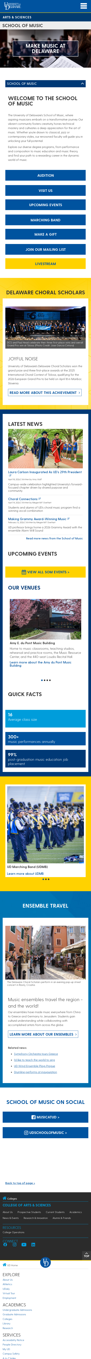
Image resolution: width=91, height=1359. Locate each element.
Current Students (55, 1212)
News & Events (11, 1217)
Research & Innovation (36, 1217)
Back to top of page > (20, 1183)
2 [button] (44, 680)
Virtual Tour (9, 1293)
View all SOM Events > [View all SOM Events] (45, 572)
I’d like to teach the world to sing (34, 1059)
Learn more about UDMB (25, 873)
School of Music (22, 83)
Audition (45, 175)
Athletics (7, 1284)
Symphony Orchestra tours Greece (36, 1053)
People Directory (12, 1344)
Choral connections (23, 499)
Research (8, 1328)
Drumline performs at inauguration (35, 1072)
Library (6, 1323)
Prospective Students (29, 1212)
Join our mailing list (45, 249)
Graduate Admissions (14, 1314)
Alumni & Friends (62, 1217)
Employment (9, 1297)
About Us (8, 1212)
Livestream (45, 263)
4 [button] (50, 680)
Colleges (7, 1318)
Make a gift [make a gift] (45, 234)
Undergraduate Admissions (17, 1309)
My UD (6, 1349)
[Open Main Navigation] (84, 6)
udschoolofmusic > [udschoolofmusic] (45, 1132)
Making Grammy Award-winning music (37, 519)
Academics (75, 1212)
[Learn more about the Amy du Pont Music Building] (45, 619)
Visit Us (45, 190)
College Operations (13, 1232)
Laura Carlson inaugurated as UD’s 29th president (45, 472)
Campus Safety (11, 1353)
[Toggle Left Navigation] (82, 83)
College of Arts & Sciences (27, 1205)
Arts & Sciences (17, 17)
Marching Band (45, 220)
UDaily (6, 1288)
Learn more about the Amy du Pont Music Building (40, 663)
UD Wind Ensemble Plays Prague (34, 1066)
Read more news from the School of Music (54, 538)
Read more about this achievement (43, 392)
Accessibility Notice (13, 1340)
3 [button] (47, 680)
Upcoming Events (45, 205)
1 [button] (42, 680)
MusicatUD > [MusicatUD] (45, 1117)
